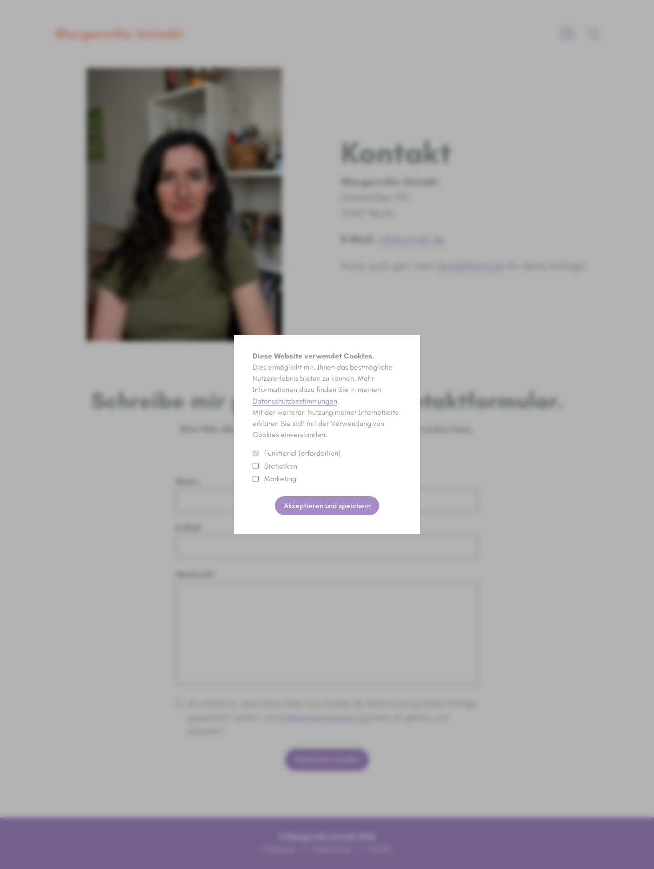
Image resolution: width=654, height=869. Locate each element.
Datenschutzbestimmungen (295, 401)
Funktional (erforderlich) (296, 453)
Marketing (274, 478)
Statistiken (275, 466)
